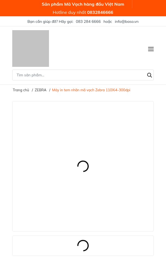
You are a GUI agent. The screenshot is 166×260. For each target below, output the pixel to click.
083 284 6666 (88, 21)
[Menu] (151, 48)
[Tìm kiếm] (149, 74)
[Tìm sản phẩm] (83, 75)
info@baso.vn (127, 21)
